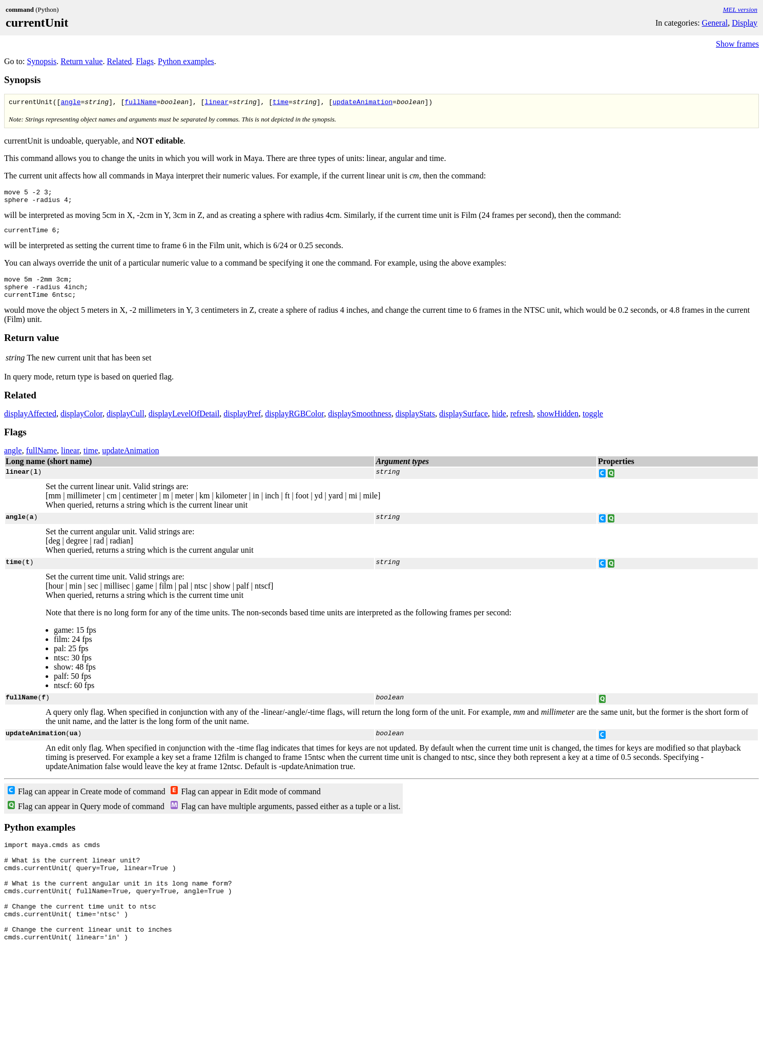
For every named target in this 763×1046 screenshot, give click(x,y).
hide (499, 424)
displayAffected (30, 424)
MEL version (740, 9)
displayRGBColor (294, 424)
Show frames (737, 43)
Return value (81, 61)
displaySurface (463, 424)
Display (744, 22)
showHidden (558, 424)
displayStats (415, 424)
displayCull (126, 424)
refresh (521, 424)
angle (70, 103)
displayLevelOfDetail (184, 424)
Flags (145, 61)
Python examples (186, 61)
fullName (140, 103)
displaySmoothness (359, 424)
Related (119, 61)
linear (216, 103)
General (715, 22)
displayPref (242, 424)
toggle (593, 424)
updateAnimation (363, 103)
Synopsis (41, 61)
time (280, 103)
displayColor (81, 424)
